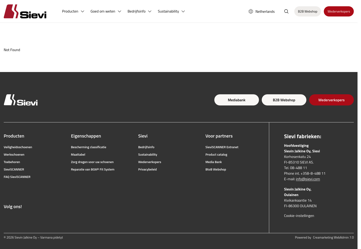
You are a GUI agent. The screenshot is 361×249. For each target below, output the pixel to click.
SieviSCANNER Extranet (221, 147)
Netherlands (261, 11)
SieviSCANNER (14, 169)
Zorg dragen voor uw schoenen (92, 162)
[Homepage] (30, 11)
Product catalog (216, 154)
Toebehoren (12, 162)
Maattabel (78, 154)
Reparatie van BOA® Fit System (92, 169)
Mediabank (236, 100)
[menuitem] (73, 11)
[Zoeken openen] (286, 11)
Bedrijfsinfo (146, 147)
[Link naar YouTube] (26, 218)
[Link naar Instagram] (16, 218)
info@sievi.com (308, 179)
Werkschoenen (14, 154)
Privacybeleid (147, 169)
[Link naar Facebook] (6, 218)
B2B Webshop (284, 100)
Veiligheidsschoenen (18, 147)
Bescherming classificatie (88, 147)
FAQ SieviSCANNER (17, 176)
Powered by (324, 237)
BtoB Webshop (215, 169)
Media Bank (213, 162)
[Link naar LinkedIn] (37, 218)
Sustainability (147, 154)
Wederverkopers (331, 100)
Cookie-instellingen (299, 215)
